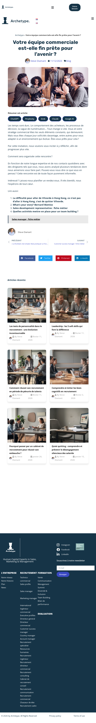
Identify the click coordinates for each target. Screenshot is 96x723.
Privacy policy (55, 716)
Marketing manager (28, 598)
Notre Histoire (7, 581)
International (25, 605)
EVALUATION (45, 613)
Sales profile (25, 584)
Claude (55, 119)
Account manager (27, 639)
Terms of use (79, 716)
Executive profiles (27, 615)
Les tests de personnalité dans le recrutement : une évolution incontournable (25, 330)
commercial (23, 132)
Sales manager (26, 591)
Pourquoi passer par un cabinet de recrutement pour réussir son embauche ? (26, 450)
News (3, 587)
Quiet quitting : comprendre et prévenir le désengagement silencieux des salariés (67, 450)
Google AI (69, 119)
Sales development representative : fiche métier (40, 208)
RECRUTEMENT (28, 572)
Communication (45, 581)
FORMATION (45, 572)
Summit (41, 587)
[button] (52, 7)
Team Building (44, 597)
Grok (43, 119)
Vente (40, 577)
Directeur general (27, 618)
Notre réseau (6, 577)
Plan (3, 584)
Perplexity (29, 119)
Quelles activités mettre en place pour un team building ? (45, 211)
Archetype (19, 35)
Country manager (27, 635)
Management (43, 584)
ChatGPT (14, 119)
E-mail (60, 564)
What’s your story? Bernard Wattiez (33, 204)
